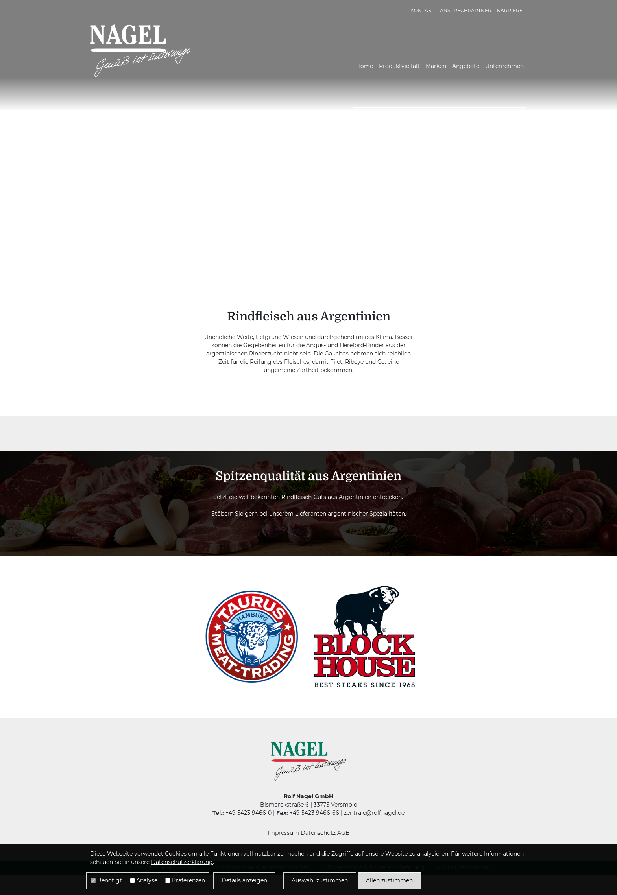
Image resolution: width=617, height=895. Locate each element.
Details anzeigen (244, 880)
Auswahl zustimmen (320, 880)
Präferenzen (188, 880)
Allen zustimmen (389, 880)
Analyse (146, 880)
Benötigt (109, 880)
